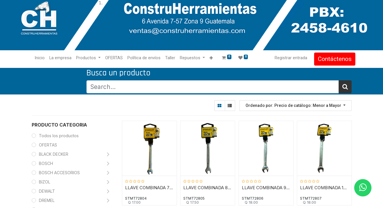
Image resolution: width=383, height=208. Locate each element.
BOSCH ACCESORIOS (59, 172)
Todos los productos (59, 135)
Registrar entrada (287, 57)
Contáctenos (331, 58)
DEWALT (47, 191)
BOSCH (46, 163)
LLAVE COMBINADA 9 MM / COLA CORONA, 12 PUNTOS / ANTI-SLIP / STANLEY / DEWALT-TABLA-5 (266, 187)
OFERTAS (48, 144)
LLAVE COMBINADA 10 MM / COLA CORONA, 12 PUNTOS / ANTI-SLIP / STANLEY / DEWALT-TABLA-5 (324, 187)
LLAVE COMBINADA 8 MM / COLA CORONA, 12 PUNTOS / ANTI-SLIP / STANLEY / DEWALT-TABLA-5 (208, 187)
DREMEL (46, 200)
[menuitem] (43, 58)
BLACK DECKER (53, 154)
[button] (215, 58)
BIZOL (44, 181)
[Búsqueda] (345, 86)
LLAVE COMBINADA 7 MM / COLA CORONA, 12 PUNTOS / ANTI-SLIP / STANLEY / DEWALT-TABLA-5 (149, 187)
